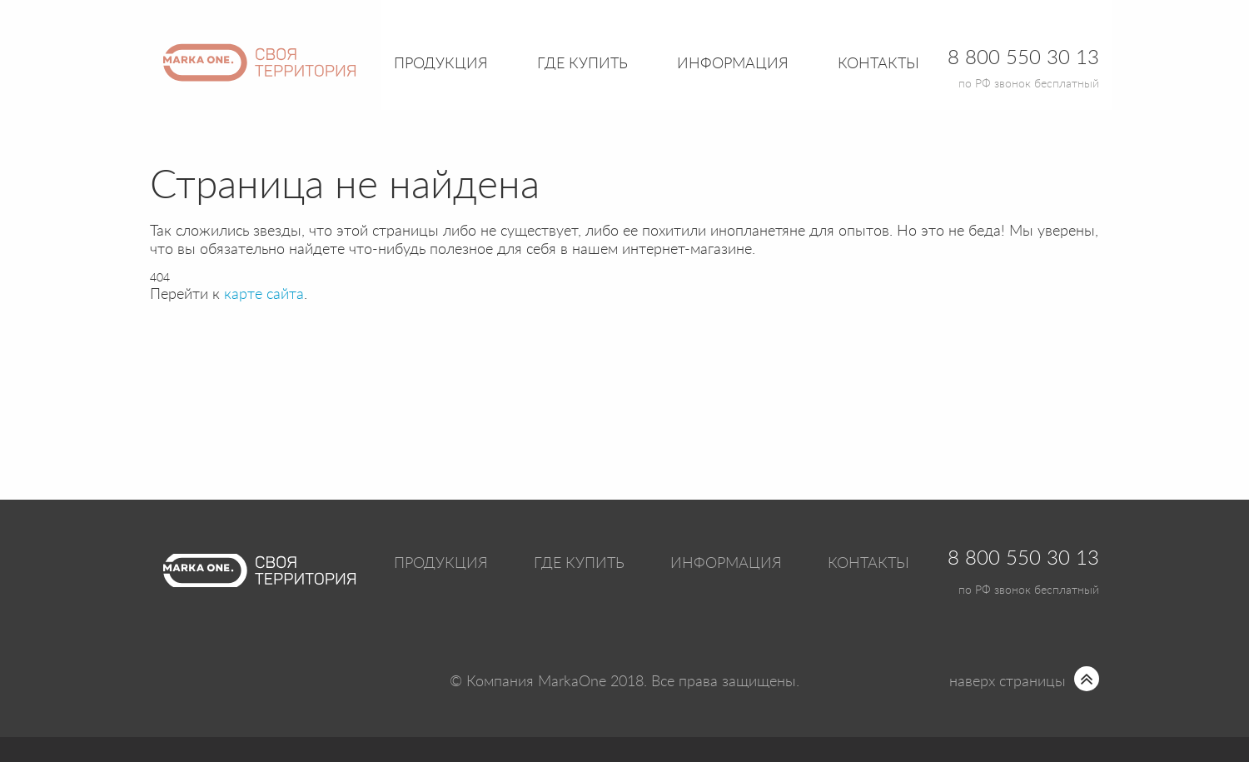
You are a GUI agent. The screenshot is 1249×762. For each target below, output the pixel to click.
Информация (726, 563)
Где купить (579, 563)
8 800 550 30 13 (1023, 559)
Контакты (878, 64)
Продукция (441, 64)
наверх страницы (1007, 682)
